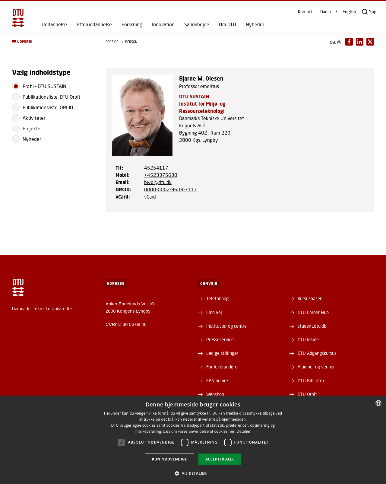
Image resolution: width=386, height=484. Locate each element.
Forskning (132, 24)
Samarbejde (196, 24)
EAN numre (217, 380)
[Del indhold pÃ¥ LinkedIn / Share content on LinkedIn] (359, 42)
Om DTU (227, 24)
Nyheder (255, 24)
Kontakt (305, 12)
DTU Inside (308, 339)
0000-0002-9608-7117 (170, 189)
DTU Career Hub (313, 312)
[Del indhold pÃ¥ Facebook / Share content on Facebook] (349, 42)
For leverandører (222, 366)
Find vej (214, 312)
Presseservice (220, 339)
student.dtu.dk (312, 326)
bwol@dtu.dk (158, 182)
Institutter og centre (226, 326)
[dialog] (193, 440)
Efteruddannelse (94, 24)
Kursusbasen (310, 298)
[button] (52, 42)
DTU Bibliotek (311, 380)
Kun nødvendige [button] (169, 459)
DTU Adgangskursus (317, 353)
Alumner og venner (316, 366)
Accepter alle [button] (219, 459)
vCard (150, 196)
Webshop (215, 394)
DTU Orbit (307, 394)
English (349, 12)
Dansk (326, 12)
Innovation (163, 24)
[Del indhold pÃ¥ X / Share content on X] (370, 42)
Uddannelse (54, 24)
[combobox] (378, 403)
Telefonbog (217, 298)
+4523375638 (160, 175)
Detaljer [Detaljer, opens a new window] (244, 431)
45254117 (156, 167)
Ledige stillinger (222, 353)
